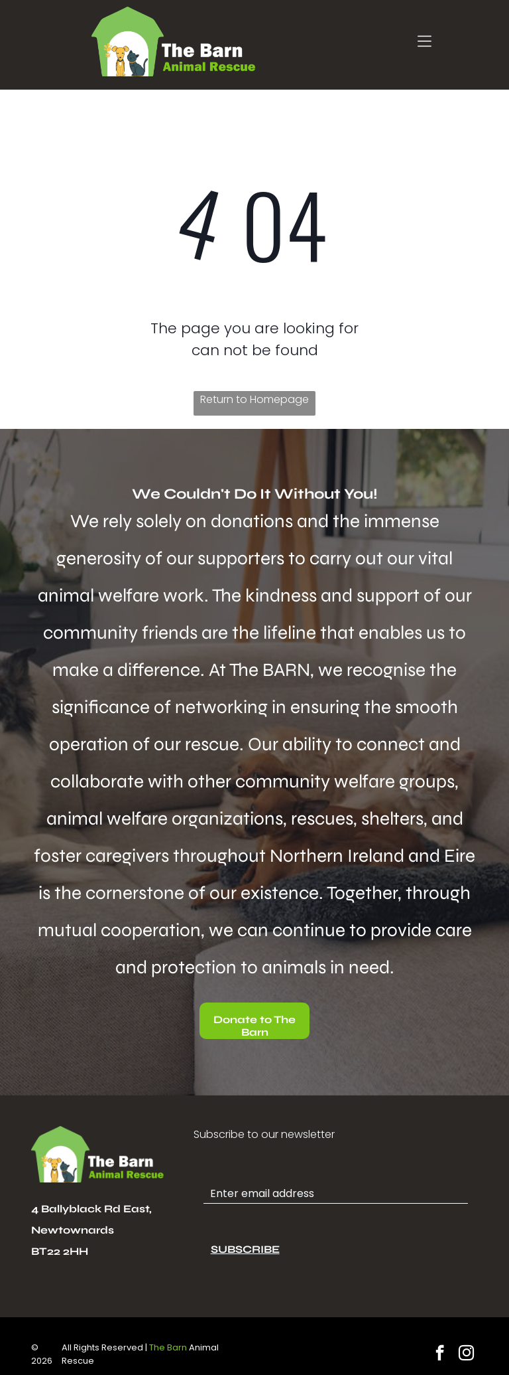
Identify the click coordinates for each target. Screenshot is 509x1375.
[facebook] (439, 1354)
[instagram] (466, 1354)
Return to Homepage (254, 399)
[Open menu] (424, 41)
